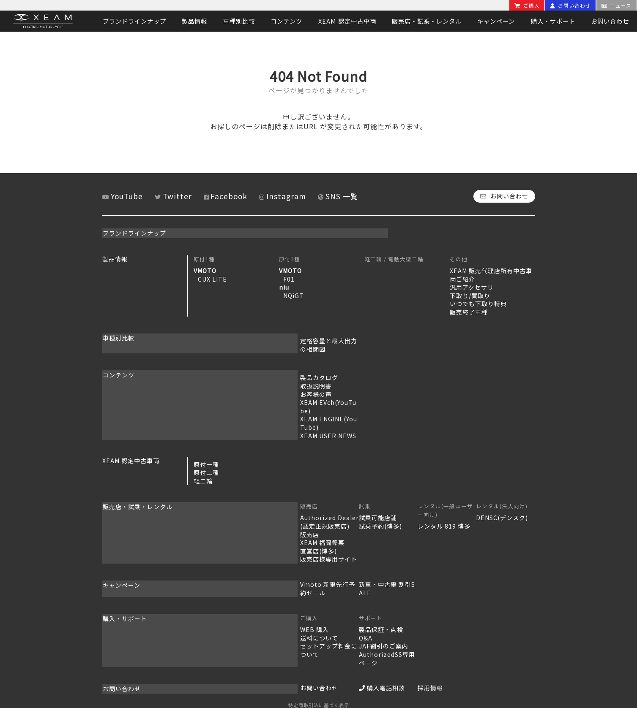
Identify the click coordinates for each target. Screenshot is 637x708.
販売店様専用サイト (222, 533)
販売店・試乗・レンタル (427, 20)
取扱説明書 (209, 376)
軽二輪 (203, 454)
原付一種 (206, 438)
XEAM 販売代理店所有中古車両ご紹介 (491, 273)
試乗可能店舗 (298, 491)
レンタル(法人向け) (475, 480)
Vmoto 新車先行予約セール (234, 558)
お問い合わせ (570, 5)
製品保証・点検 (301, 595)
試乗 (285, 480)
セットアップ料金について (232, 612)
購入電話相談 (302, 645)
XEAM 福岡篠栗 (216, 516)
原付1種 (204, 258)
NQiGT (293, 294)
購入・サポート (553, 20)
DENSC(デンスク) (476, 491)
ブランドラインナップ (134, 20)
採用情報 (377, 645)
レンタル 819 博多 (390, 491)
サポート (291, 584)
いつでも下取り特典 (478, 302)
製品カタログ (213, 368)
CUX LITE (212, 277)
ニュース (616, 5)
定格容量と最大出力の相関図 (235, 339)
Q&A (286, 603)
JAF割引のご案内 (303, 612)
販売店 (202, 480)
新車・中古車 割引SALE (313, 558)
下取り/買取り (470, 294)
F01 (289, 277)
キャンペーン (496, 20)
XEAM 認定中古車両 (347, 20)
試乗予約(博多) (300, 500)
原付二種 (206, 446)
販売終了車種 (469, 311)
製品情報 (194, 20)
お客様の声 (209, 384)
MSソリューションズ (337, 676)
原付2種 (289, 258)
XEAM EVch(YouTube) (227, 392)
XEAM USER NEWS (222, 409)
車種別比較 (239, 20)
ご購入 (527, 5)
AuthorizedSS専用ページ (316, 620)
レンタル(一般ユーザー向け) (402, 480)
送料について (213, 603)
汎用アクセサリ (472, 286)
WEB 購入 (208, 595)
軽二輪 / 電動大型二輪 (394, 258)
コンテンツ (286, 20)
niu (284, 286)
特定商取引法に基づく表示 (318, 661)
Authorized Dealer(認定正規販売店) (234, 495)
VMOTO (205, 269)
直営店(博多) (212, 525)
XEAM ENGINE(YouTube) (231, 401)
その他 (458, 258)
